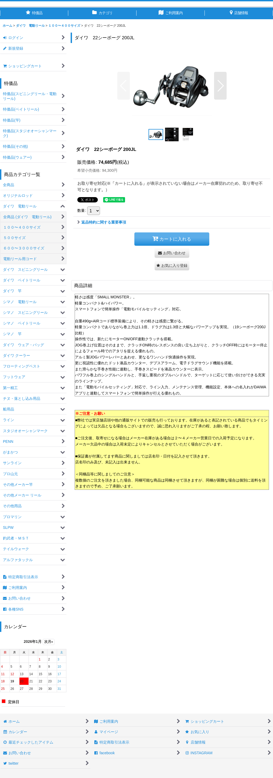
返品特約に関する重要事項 (101, 222)
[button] (123, 86)
